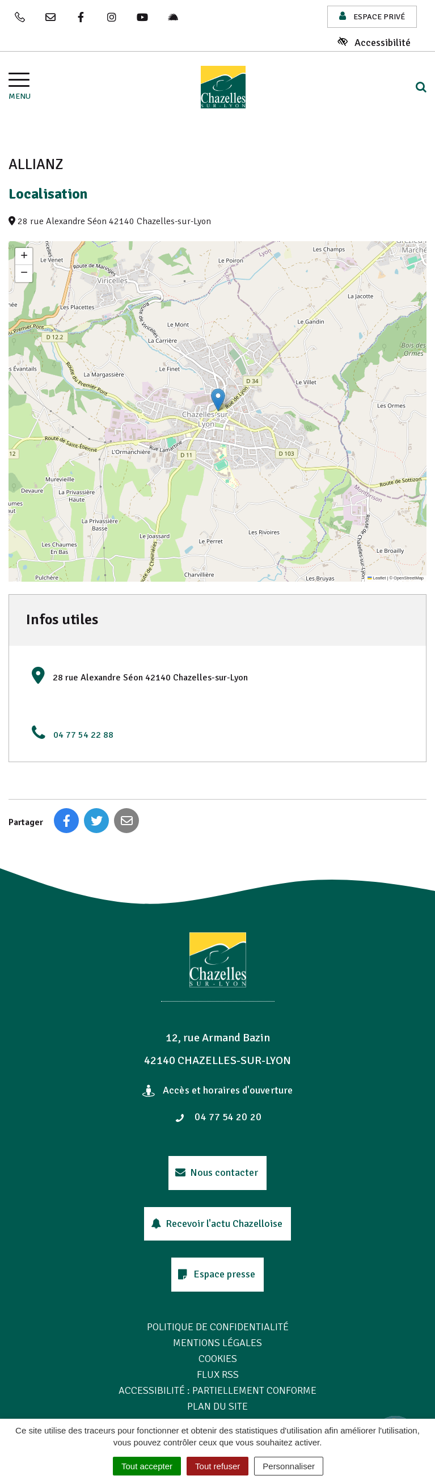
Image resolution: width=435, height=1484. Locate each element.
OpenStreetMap (409, 578)
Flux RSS (218, 1374)
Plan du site (217, 1406)
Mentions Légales (217, 1342)
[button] (218, 399)
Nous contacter (217, 1172)
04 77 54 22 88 (83, 735)
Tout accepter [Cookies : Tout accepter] (146, 1466)
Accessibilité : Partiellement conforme (217, 1390)
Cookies (218, 1358)
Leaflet (377, 578)
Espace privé (372, 16)
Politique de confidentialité (218, 1327)
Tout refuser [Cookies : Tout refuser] (217, 1466)
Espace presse (216, 1274)
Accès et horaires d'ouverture (217, 1090)
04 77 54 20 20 (218, 1117)
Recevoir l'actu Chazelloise (217, 1223)
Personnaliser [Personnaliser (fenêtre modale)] (289, 1466)
